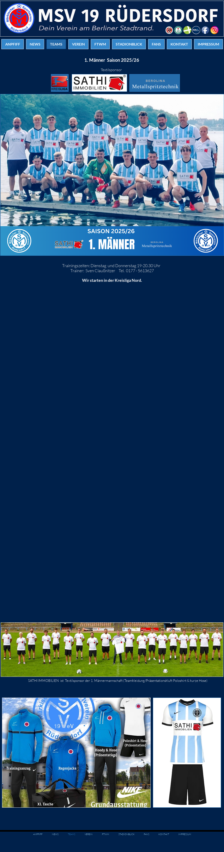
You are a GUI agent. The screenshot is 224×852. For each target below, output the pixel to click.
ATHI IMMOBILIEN (44, 680)
